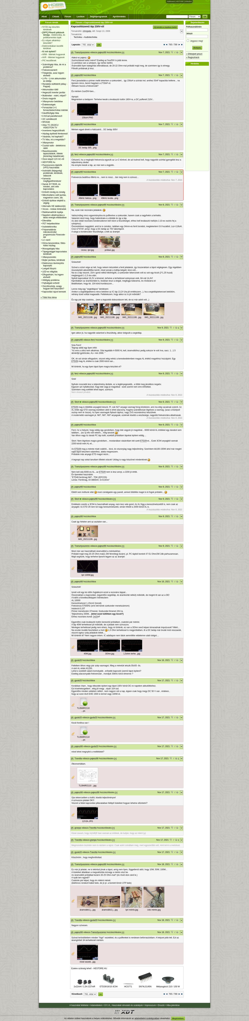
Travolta (78, 758)
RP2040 (46, 122)
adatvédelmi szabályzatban (147, 1018)
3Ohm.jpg (109, 653)
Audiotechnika (90, 37)
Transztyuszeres (82, 52)
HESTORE (179, 1)
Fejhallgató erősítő (50, 283)
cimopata (87, 31)
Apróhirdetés (119, 16)
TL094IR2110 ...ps (83, 709)
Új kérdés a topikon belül (165, 27)
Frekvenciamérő (49, 70)
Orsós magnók (49, 98)
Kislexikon (188, 1)
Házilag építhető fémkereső (55, 133)
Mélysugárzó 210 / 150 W (168, 985)
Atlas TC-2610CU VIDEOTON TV (50, 126)
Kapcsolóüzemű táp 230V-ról (87, 26)
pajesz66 (102, 52)
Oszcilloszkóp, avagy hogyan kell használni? (53, 287)
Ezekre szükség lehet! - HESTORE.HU (89, 968)
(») (123, 52)
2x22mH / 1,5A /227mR (84, 985)
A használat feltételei (78, 1005)
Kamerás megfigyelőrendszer (51, 179)
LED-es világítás (49, 271)
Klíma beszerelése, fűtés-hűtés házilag (54, 244)
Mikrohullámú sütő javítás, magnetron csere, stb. (54, 196)
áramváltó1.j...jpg (87, 910)
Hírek (44, 16)
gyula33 (78, 660)
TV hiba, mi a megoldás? (53, 139)
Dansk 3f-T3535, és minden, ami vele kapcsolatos (51, 186)
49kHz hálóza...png (87, 198)
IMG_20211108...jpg (87, 317)
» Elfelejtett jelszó (194, 54)
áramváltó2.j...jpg (109, 910)
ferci (77, 154)
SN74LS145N (145, 985)
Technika (78, 37)
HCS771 (128, 985)
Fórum (68, 16)
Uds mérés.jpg (154, 910)
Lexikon (80, 16)
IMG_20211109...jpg (87, 539)
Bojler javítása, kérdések (53, 260)
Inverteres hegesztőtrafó (53, 130)
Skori (77, 402)
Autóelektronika (49, 227)
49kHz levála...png (109, 198)
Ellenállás (46, 220)
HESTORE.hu (48, 162)
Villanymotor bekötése (52, 101)
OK (205, 17)
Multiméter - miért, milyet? (54, 95)
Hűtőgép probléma (50, 280)
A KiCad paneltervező (52, 116)
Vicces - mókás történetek (54, 209)
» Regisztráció (192, 57)
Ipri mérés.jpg (132, 910)
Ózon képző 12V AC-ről (53, 159)
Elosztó (161, 1005)
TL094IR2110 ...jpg (87, 785)
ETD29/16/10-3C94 (108, 985)
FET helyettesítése (51, 223)
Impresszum (150, 1005)
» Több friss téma (49, 297)
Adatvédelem (96, 1005)
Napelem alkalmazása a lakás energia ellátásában (54, 216)
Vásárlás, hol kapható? (52, 136)
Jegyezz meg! (197, 40)
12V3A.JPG (87, 821)
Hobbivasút (171, 1)
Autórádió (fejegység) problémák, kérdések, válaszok (52, 173)
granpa (78, 828)
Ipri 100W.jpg (87, 575)
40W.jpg (87, 653)
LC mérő (46, 240)
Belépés (197, 48)
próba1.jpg (110, 250)
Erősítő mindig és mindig (53, 192)
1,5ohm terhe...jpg (131, 653)
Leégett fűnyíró (49, 268)
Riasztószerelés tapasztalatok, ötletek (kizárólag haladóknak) (53, 153)
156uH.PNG (87, 117)
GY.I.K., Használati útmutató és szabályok (123, 1005)
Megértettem (177, 1018)
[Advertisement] (198, 118)
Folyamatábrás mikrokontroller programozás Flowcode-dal (53, 233)
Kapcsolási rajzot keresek (54, 292)
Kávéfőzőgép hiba (50, 113)
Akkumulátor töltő (50, 89)
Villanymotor (48, 142)
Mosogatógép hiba (50, 248)
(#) (72, 52)
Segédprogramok (98, 16)
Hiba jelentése (173, 1005)
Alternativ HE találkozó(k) (54, 206)
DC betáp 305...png (87, 147)
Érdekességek (49, 104)
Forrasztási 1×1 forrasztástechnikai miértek (55, 108)
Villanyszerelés (49, 257)
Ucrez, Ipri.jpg (87, 250)
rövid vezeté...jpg (87, 962)
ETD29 (74, 361)
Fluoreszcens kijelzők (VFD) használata (52, 166)
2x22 (95, 616)
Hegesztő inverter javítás (53, 92)
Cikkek (55, 16)
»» (100, 994)
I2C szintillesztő (49, 119)
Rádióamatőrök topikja (52, 212)
